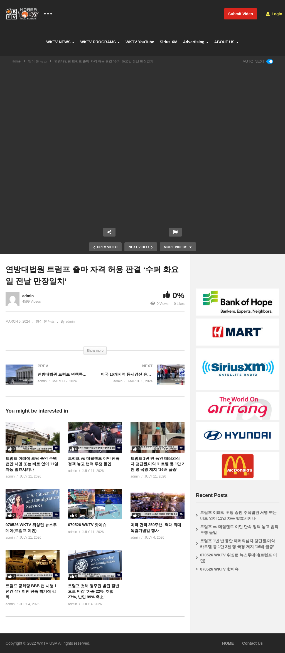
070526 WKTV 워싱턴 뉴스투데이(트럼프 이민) (238, 558)
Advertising (195, 42)
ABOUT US (226, 42)
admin (28, 296)
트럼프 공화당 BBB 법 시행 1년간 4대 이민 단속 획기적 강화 (31, 591)
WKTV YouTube (140, 42)
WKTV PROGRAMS (100, 42)
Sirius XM (169, 42)
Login (274, 14)
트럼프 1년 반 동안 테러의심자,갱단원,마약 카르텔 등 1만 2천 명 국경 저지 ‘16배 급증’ (157, 464)
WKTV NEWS (60, 42)
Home (16, 61)
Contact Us (252, 643)
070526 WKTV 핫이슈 (87, 525)
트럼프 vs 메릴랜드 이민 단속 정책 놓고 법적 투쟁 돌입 (239, 529)
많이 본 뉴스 (37, 61)
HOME (228, 643)
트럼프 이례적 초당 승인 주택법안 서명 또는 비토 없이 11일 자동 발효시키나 (32, 464)
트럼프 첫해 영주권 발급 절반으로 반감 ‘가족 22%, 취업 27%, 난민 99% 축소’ (93, 591)
